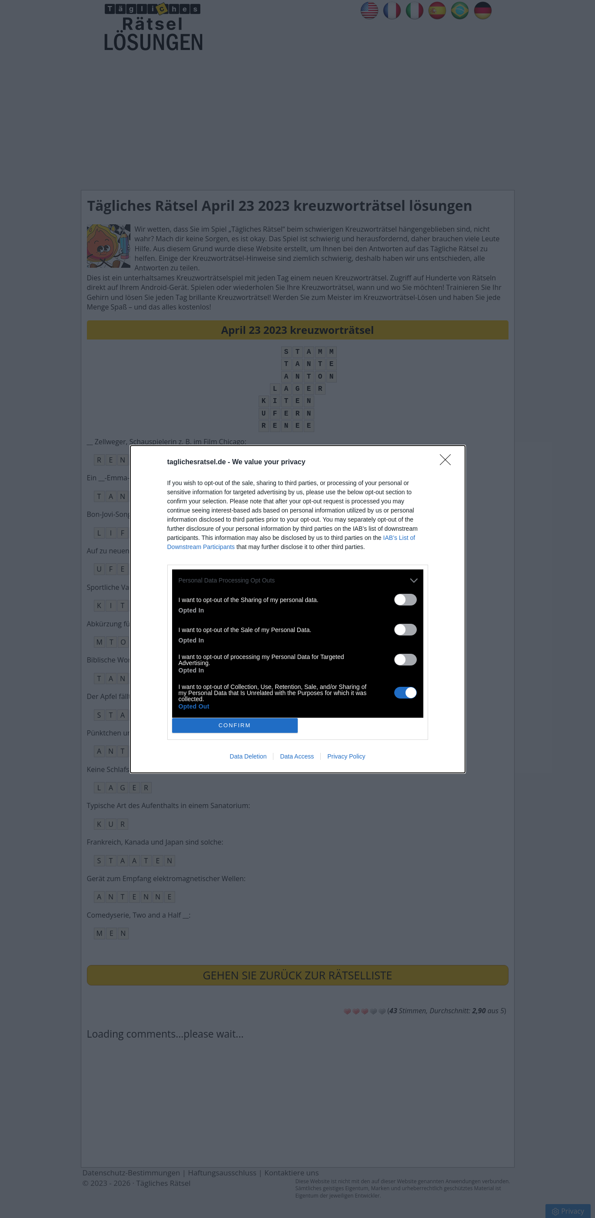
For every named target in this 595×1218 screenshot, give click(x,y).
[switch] (405, 600)
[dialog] (297, 609)
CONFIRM (235, 725)
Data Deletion (248, 756)
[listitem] (298, 580)
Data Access (297, 756)
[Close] (448, 462)
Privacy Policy (346, 756)
